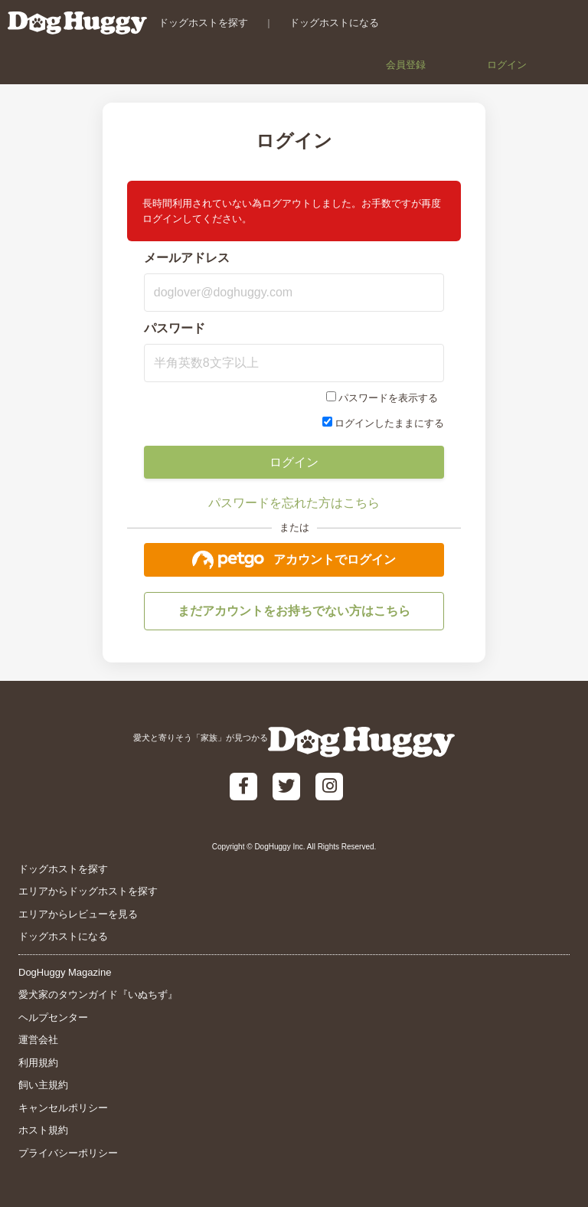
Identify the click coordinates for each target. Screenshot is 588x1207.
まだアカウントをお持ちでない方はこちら (294, 610)
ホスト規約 (43, 1130)
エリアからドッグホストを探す (88, 891)
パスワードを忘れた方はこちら (294, 502)
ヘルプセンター (53, 1017)
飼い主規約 (43, 1085)
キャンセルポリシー (63, 1108)
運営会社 (38, 1039)
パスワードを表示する (388, 398)
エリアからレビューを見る (78, 914)
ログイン (507, 64)
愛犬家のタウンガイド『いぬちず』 (98, 994)
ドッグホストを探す (203, 22)
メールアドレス (187, 257)
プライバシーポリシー (68, 1153)
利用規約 (38, 1062)
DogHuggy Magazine (64, 972)
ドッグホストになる (334, 22)
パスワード (174, 328)
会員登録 (406, 64)
